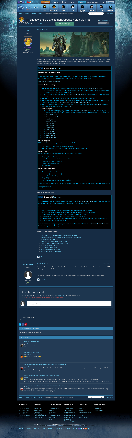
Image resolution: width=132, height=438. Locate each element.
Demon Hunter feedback (53, 117)
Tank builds (82, 408)
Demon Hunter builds (69, 412)
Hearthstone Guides (54, 415)
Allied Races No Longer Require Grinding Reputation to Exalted (59, 235)
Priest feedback (50, 129)
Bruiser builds (82, 410)
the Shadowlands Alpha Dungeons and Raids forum (74, 102)
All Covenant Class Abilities (49, 247)
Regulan (28, 343)
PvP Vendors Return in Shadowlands (51, 251)
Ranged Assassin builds (85, 412)
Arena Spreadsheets (54, 414)
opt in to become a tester (85, 201)
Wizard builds (67, 419)
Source (56, 68)
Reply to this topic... (36, 304)
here (99, 104)
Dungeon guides (98, 410)
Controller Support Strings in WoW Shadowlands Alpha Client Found (61, 237)
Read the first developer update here (49, 81)
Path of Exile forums (24, 415)
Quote (42, 257)
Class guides (37, 408)
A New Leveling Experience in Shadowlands (53, 241)
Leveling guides (38, 417)
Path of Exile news (23, 412)
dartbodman (28, 265)
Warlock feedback (51, 135)
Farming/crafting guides (70, 421)
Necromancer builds (69, 415)
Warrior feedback (51, 137)
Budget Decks (52, 412)
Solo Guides (52, 417)
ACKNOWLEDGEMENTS (71, 428)
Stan (28, 30)
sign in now (61, 295)
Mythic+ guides (38, 410)
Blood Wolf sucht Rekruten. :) (32, 341)
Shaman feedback (51, 133)
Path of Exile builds (24, 410)
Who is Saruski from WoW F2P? (32, 352)
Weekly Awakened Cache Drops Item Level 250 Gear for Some (41, 375)
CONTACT (28, 428)
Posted (42, 29)
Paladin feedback (51, 127)
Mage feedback (50, 123)
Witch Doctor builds (69, 417)
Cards (50, 419)
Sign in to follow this (104, 20)
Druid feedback (50, 119)
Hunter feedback (50, 121)
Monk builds (67, 414)
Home (21, 13)
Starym (28, 366)
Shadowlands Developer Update (50, 249)
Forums (27, 13)
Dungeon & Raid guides (40, 415)
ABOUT (21, 428)
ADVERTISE (37, 428)
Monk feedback (50, 125)
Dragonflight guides (39, 414)
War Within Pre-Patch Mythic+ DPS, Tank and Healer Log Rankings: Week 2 (44, 385)
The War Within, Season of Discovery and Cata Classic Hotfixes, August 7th (45, 364)
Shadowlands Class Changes (49, 245)
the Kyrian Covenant (96, 88)
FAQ (44, 428)
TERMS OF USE (58, 428)
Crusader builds (68, 410)
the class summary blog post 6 (87, 111)
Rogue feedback (50, 131)
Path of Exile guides (24, 408)
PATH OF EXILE (23, 405)
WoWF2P (28, 354)
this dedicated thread (76, 94)
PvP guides (37, 412)
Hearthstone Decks (54, 408)
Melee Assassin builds (84, 414)
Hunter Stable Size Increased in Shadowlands (54, 243)
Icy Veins (34, 13)
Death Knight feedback (52, 115)
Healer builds (82, 415)
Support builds (83, 417)
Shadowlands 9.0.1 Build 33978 (50, 239)
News (40, 13)
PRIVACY (50, 428)
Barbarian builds (68, 408)
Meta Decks (52, 410)
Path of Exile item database (26, 414)
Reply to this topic (64, 24)
